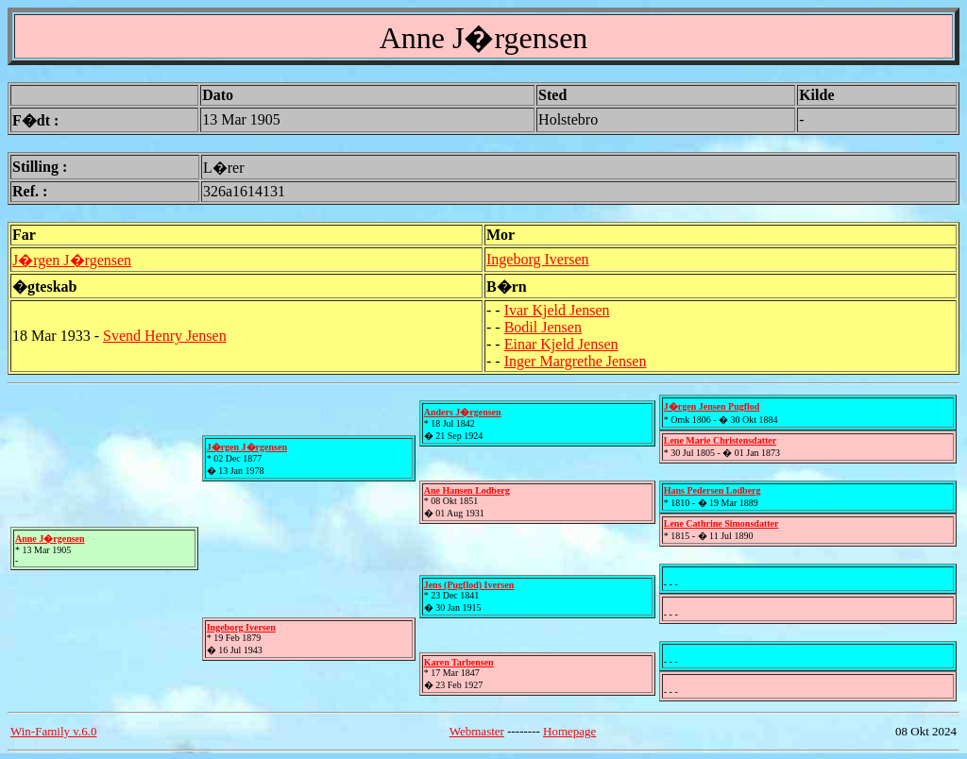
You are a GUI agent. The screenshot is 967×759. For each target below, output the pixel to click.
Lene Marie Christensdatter (720, 440)
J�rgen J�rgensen (71, 260)
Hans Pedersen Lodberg (712, 490)
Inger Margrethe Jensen (575, 361)
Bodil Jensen (543, 327)
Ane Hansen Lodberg (467, 490)
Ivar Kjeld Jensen (557, 310)
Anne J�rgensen (50, 538)
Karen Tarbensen (459, 662)
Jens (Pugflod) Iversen (469, 585)
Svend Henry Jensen (165, 336)
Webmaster (477, 731)
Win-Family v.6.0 (53, 731)
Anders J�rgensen (462, 412)
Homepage (569, 731)
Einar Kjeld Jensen (561, 344)
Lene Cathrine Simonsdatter (721, 523)
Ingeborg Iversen (537, 259)
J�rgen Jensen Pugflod (712, 406)
